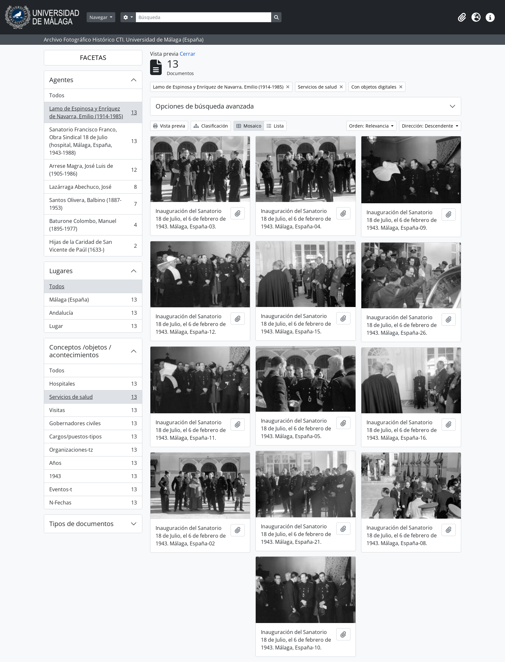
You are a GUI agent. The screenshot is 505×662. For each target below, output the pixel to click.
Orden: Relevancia (369, 126)
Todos (56, 95)
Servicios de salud (93, 398)
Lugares (61, 270)
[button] (462, 17)
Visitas (93, 411)
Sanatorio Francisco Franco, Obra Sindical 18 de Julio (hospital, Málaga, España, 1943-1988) (93, 141)
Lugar (93, 327)
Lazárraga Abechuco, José (93, 188)
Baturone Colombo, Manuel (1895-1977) (93, 224)
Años (93, 464)
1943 (93, 477)
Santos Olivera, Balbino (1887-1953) (93, 204)
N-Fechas (93, 504)
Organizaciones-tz (93, 451)
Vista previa (169, 126)
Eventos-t (93, 490)
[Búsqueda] (204, 17)
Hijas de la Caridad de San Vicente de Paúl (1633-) (93, 245)
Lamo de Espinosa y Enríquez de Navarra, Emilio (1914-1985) (93, 112)
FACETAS (93, 57)
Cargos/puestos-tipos (93, 438)
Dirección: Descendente (428, 126)
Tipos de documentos (81, 523)
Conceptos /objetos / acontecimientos (80, 351)
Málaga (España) (93, 301)
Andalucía (93, 314)
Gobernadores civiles (93, 424)
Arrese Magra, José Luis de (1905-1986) (93, 169)
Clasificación (211, 126)
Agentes (61, 79)
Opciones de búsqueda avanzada (205, 106)
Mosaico (248, 126)
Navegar (99, 17)
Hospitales (93, 385)
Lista (275, 126)
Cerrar (187, 53)
